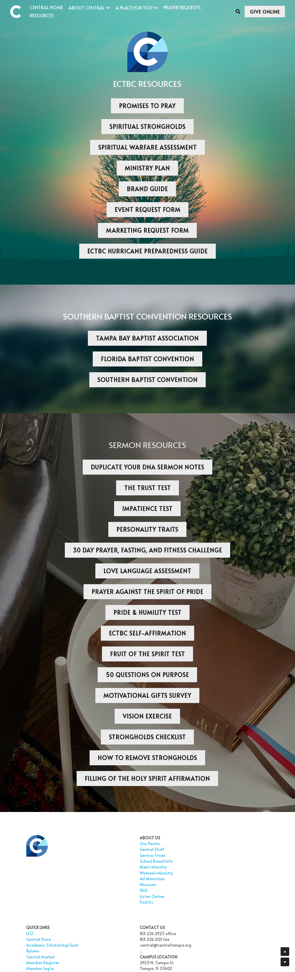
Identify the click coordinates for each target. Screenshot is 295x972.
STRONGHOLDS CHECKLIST (147, 737)
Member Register (135, 878)
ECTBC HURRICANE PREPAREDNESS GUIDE (147, 251)
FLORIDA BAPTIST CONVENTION (147, 359)
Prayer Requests (134, 890)
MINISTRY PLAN (147, 168)
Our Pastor (82, 843)
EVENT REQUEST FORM (147, 210)
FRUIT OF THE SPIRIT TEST (147, 654)
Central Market (133, 873)
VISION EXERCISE (147, 716)
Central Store (131, 849)
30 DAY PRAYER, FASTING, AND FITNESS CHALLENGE (147, 550)
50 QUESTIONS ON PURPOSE (147, 675)
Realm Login (130, 908)
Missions (80, 884)
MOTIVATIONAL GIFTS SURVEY (147, 695)
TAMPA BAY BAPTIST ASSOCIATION (147, 338)
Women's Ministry (88, 873)
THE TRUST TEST (147, 488)
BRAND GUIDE (147, 189)
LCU (122, 843)
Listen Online (84, 896)
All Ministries (84, 878)
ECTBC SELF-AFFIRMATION (147, 633)
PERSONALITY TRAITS (147, 529)
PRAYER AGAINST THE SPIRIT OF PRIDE (147, 592)
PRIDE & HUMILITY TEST (147, 612)
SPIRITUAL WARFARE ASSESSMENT (147, 147)
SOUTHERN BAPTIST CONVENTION (147, 380)
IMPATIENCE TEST (147, 509)
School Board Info (88, 861)
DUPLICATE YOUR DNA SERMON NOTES (147, 467)
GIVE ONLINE (265, 11)
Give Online (130, 902)
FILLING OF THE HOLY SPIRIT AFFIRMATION (147, 778)
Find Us (79, 902)
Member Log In (132, 884)
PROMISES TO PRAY (147, 106)
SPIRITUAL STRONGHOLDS (147, 127)
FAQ (76, 890)
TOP (169, 902)
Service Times (85, 855)
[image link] (18, 11)
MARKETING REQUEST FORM (147, 230)
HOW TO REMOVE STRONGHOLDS (147, 758)
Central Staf (84, 849)
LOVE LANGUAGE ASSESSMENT (147, 571)
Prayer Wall (129, 896)
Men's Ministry (85, 867)
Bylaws (125, 867)
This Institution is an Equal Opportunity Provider (200, 942)
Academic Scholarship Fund (134, 858)
